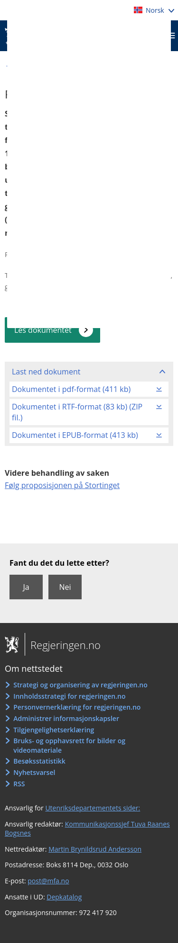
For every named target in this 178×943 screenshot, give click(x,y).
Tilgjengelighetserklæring (53, 729)
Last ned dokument (46, 371)
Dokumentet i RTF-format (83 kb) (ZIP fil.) (77, 411)
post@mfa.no (48, 880)
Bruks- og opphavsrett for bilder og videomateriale (69, 745)
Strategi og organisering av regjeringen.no (80, 684)
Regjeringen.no (63, 644)
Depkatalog (64, 896)
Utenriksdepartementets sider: (92, 807)
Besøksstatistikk (39, 760)
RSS (19, 783)
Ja (26, 587)
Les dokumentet (43, 330)
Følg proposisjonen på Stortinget (62, 485)
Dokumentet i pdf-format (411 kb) (71, 389)
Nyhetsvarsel (34, 772)
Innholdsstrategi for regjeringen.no (69, 696)
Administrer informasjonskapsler (66, 718)
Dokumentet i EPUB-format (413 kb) (75, 435)
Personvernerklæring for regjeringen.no (77, 707)
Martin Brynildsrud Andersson (94, 849)
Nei (65, 587)
